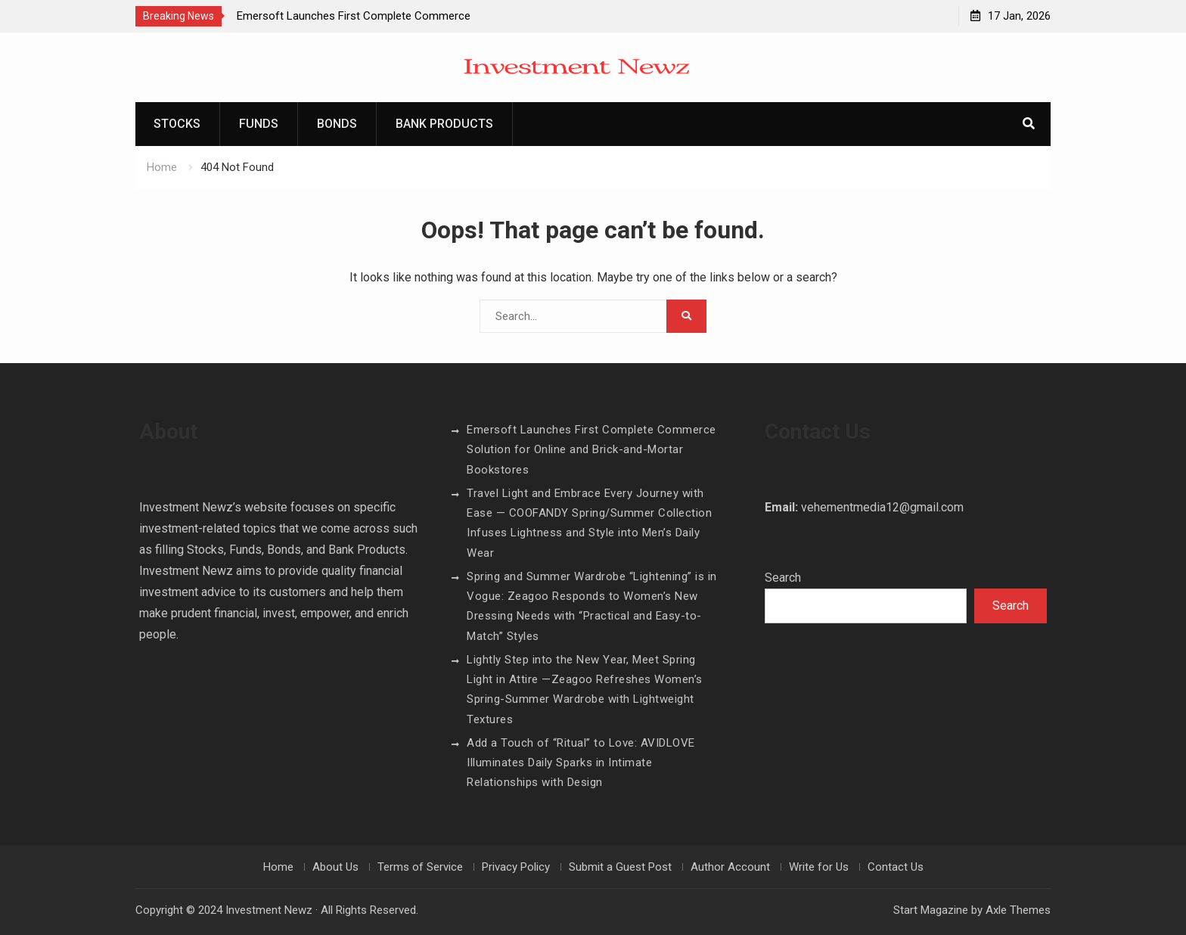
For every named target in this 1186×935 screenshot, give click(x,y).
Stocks (177, 123)
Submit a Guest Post (620, 867)
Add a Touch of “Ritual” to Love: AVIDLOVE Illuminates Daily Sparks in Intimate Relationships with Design (581, 763)
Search (783, 577)
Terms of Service (420, 867)
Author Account (730, 867)
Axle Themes (1018, 910)
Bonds (337, 123)
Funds (258, 123)
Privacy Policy (516, 867)
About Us (335, 867)
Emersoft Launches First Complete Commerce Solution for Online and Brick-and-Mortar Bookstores (591, 450)
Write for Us (819, 867)
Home (278, 867)
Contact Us (896, 867)
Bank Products (444, 123)
